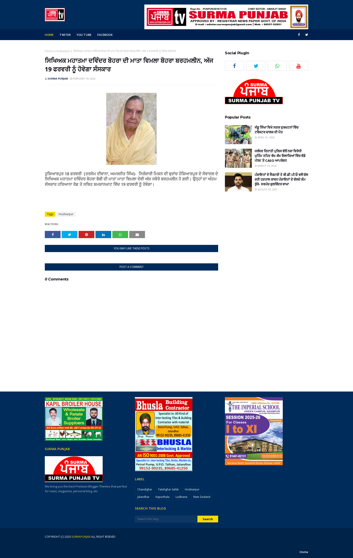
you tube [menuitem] (84, 35)
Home (49, 51)
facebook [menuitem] (105, 35)
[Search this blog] (166, 519)
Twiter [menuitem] (65, 35)
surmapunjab (81, 537)
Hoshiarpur (62, 51)
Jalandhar (143, 497)
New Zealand (201, 497)
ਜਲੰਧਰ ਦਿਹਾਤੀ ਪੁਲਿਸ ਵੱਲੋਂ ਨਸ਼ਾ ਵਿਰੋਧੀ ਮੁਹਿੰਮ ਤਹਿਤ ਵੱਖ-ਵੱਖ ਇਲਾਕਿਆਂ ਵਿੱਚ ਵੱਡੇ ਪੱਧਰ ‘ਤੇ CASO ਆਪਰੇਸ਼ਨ (280, 156)
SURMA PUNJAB (58, 78)
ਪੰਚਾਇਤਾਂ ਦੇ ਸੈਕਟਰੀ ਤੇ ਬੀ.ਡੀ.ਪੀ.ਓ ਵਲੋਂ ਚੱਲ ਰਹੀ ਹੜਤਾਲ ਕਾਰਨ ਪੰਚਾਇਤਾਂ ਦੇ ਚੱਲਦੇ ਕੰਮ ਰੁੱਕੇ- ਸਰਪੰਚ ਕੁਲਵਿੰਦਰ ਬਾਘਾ (281, 179)
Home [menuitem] (49, 35)
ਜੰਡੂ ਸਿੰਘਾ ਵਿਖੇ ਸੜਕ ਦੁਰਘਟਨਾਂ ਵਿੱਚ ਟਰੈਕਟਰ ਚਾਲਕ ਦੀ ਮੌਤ (277, 129)
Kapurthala (163, 497)
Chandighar (144, 489)
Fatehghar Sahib (168, 489)
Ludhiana (181, 497)
